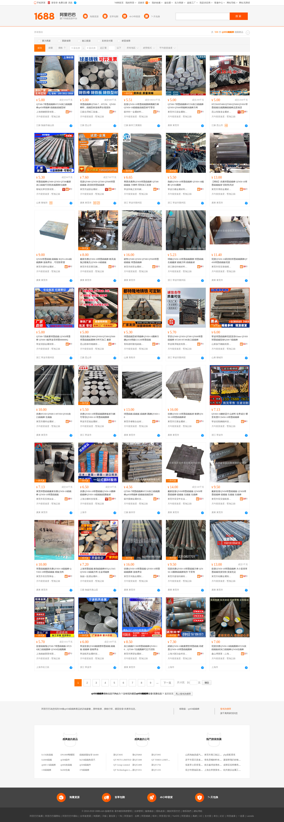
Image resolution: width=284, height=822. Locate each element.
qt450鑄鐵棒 (193, 709)
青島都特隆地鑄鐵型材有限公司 (134, 344)
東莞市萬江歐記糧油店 (215, 754)
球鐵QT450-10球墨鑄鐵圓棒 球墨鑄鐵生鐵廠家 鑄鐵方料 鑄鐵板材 (185, 261)
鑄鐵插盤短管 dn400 (89, 754)
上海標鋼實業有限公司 (46, 112)
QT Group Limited (121, 765)
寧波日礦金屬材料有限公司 (178, 189)
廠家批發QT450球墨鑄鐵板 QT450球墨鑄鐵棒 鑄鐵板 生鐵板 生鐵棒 (185, 493)
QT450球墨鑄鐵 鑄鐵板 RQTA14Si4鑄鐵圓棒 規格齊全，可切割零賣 (54, 261)
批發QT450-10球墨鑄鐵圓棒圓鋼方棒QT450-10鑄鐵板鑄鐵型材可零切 (141, 106)
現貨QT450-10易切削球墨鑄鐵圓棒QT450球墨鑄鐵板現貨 (229, 261)
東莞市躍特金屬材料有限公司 (46, 266)
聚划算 (112, 816)
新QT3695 (118, 754)
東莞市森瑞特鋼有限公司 (178, 576)
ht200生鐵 (65, 770)
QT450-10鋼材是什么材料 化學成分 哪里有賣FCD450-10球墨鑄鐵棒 (230, 415)
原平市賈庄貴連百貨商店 (197, 760)
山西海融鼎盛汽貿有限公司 (198, 754)
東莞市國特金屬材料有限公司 (46, 421)
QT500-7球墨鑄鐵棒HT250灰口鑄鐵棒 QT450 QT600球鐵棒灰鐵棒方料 (186, 106)
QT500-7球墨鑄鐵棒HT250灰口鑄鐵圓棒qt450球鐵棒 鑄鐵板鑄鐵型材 (54, 106)
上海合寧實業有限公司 (215, 770)
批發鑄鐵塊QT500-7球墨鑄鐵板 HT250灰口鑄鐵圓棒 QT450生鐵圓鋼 (54, 648)
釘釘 (222, 816)
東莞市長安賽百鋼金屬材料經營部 (90, 266)
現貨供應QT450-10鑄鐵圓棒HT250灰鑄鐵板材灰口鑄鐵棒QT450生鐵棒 (229, 648)
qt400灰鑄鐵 (66, 765)
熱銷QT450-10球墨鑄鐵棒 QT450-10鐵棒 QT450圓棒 (186, 183)
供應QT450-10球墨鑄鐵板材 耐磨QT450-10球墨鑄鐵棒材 (185, 415)
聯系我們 (187, 811)
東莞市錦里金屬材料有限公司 (134, 266)
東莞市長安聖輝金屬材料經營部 (46, 576)
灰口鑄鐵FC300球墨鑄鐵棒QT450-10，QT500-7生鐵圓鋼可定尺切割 (140, 648)
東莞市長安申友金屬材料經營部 (178, 499)
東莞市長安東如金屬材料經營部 (46, 499)
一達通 (241, 816)
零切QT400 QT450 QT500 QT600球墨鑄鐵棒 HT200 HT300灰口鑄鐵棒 (185, 338)
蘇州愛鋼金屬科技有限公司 (134, 499)
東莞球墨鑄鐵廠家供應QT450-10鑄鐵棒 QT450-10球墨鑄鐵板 (53, 493)
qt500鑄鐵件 (85, 765)
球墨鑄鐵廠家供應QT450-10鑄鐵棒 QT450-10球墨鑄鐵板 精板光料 (53, 570)
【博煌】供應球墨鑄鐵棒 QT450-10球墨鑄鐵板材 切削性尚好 (229, 183)
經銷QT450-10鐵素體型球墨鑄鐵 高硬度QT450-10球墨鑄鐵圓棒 (185, 648)
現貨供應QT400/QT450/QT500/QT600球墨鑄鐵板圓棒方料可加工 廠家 (97, 338)
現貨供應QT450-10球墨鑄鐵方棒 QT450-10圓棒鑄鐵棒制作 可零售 (185, 570)
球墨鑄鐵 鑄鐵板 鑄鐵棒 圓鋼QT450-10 (142, 415)
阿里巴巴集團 (36, 816)
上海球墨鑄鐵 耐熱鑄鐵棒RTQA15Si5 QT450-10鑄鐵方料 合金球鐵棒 (97, 570)
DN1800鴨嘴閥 (67, 754)
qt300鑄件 (65, 760)
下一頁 (167, 682)
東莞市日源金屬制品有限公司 (178, 112)
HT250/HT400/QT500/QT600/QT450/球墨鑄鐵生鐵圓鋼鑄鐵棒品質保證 (230, 106)
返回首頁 (169, 693)
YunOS (175, 816)
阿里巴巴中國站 (70, 816)
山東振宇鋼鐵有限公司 (221, 344)
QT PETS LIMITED (122, 760)
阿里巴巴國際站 (52, 816)
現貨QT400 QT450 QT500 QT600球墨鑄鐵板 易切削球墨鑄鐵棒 (97, 183)
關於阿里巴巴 (173, 811)
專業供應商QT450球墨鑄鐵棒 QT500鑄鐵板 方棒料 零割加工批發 (141, 183)
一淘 (120, 816)
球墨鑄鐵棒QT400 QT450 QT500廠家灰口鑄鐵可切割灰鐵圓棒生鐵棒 (53, 183)
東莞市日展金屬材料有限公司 (178, 421)
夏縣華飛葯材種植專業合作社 (237, 760)
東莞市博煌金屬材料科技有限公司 (221, 189)
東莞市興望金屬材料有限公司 (134, 653)
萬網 (195, 816)
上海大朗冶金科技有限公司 (178, 653)
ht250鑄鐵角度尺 (87, 760)
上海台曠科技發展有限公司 (90, 499)
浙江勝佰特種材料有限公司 (178, 266)
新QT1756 (156, 765)
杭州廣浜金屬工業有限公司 (236, 770)
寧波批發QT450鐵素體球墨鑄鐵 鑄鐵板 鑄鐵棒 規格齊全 (97, 648)
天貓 (104, 816)
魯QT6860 (137, 754)
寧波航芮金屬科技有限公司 (90, 653)
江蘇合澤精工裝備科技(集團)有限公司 (90, 112)
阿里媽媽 (145, 816)
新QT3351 (137, 770)
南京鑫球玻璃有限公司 (215, 765)
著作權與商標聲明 (123, 811)
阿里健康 (231, 816)
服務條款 (149, 811)
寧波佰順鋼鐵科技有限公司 (221, 421)
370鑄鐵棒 (84, 770)
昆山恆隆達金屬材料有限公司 (221, 112)
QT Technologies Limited (124, 770)
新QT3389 (137, 760)
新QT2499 (137, 765)
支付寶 (208, 816)
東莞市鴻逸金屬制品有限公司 (134, 576)
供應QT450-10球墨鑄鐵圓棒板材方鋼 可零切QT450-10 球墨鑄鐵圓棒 (97, 415)
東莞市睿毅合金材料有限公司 (134, 421)
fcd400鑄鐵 (46, 760)
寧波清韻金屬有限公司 (46, 344)
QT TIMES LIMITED (161, 760)
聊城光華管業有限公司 (46, 189)
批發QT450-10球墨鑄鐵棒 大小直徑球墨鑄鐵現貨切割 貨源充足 (229, 570)
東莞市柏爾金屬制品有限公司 (221, 576)
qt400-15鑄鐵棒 (48, 765)
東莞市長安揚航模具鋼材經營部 (221, 499)
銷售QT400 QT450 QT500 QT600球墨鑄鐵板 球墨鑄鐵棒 (141, 261)
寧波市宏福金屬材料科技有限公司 (90, 421)
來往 (216, 816)
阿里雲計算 (164, 816)
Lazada (250, 816)
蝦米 (155, 816)
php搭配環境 (229, 754)
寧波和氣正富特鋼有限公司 (134, 189)
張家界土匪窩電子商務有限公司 (200, 765)
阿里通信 (185, 816)
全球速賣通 (85, 816)
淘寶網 (96, 816)
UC (200, 816)
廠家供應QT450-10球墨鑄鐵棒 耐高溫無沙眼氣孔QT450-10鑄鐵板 (98, 261)
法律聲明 (138, 811)
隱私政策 (160, 811)
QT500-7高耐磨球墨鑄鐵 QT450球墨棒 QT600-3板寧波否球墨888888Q (53, 338)
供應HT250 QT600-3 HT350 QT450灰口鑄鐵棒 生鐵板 (53, 415)
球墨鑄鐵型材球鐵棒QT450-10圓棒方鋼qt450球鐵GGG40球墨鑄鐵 (141, 338)
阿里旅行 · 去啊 (131, 816)
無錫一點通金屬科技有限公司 (90, 576)
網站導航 (198, 811)
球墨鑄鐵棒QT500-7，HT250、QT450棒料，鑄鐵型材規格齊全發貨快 (98, 106)
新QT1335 (156, 770)
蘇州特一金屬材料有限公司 (134, 112)
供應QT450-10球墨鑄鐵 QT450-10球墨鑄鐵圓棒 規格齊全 (142, 570)
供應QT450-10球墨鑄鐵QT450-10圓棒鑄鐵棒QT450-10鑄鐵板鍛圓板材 (98, 493)
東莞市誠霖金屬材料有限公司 (90, 189)
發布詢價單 (225, 709)
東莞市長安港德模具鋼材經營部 (221, 266)
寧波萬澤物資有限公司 (178, 344)
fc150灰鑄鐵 (47, 754)
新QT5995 (156, 754)
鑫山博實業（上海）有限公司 (221, 653)
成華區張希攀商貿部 (233, 765)
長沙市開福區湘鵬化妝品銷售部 (200, 770)
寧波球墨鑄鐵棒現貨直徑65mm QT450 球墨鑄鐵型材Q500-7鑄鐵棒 (230, 338)
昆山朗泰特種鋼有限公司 (90, 344)
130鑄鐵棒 (46, 770)
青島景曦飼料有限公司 (215, 760)
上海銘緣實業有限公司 (46, 653)
